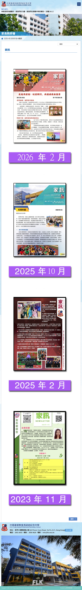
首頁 (6, 39)
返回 (73, 519)
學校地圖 (68, 530)
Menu (79, 4)
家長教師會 (13, 39)
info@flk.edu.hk (48, 533)
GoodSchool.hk (77, 588)
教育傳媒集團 (69, 588)
